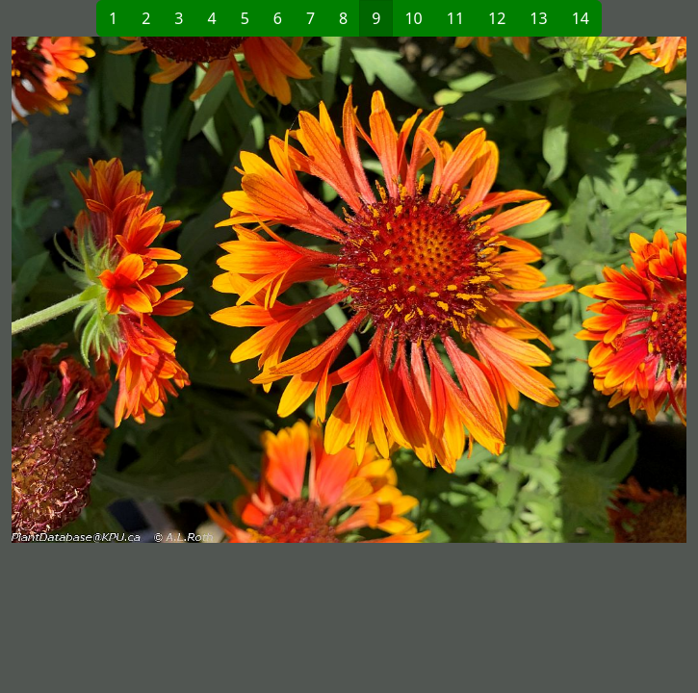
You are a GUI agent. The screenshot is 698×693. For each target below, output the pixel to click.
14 (580, 18)
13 (538, 18)
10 (413, 18)
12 (496, 18)
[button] (180, 290)
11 (455, 18)
